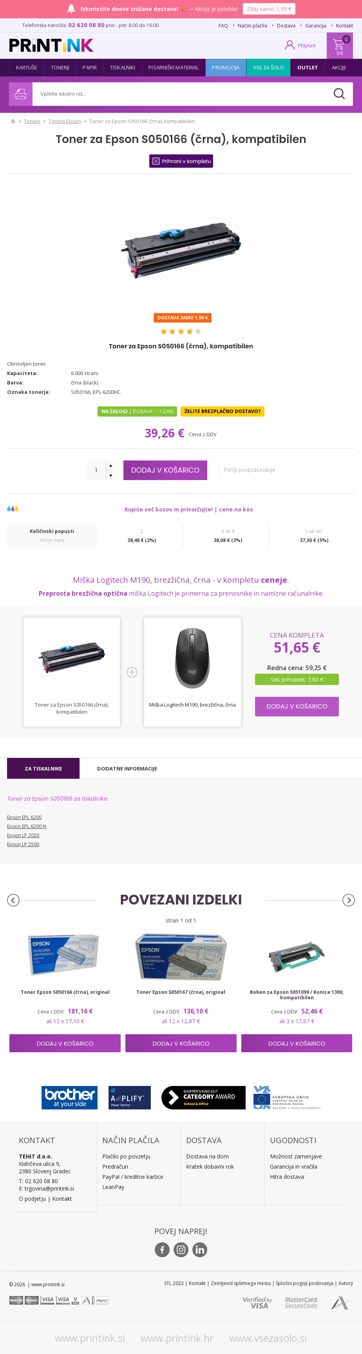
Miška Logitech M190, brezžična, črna (192, 704)
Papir (90, 67)
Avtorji (345, 1283)
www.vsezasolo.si (268, 1338)
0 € (340, 52)
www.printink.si (90, 1338)
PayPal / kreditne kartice (132, 1176)
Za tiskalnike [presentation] (43, 768)
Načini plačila (252, 25)
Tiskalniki (122, 67)
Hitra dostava (287, 1176)
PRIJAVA (307, 45)
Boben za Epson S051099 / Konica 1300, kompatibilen (297, 995)
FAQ (223, 25)
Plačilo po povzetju (126, 1156)
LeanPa (111, 1187)
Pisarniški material (173, 67)
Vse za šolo (268, 67)
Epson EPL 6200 (24, 817)
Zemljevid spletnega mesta (241, 1283)
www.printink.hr (177, 1338)
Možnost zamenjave (296, 1156)
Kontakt (344, 25)
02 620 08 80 (86, 25)
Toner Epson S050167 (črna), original (180, 992)
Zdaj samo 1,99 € (269, 9)
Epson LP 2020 (23, 835)
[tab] (43, 768)
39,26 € (166, 433)
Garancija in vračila (293, 1166)
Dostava (286, 25)
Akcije (339, 67)
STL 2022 (174, 1283)
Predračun (115, 1166)
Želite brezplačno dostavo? (223, 411)
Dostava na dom (207, 1156)
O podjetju (32, 1198)
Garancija (315, 25)
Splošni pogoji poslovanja (304, 1283)
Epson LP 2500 (23, 844)
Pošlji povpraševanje (249, 469)
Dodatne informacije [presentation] (127, 768)
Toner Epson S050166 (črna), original (65, 992)
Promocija (225, 67)
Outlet (308, 67)
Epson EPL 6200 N (26, 826)
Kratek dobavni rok (210, 1166)
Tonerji (60, 67)
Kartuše (27, 67)
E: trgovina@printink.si (46, 1188)
